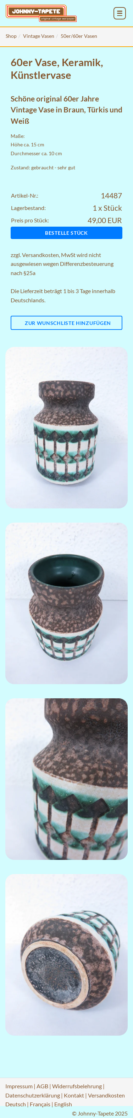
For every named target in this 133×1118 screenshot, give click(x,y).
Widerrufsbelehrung (77, 1086)
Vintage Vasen (38, 36)
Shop (11, 36)
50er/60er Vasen (79, 36)
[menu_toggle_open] (119, 13)
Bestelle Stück (66, 233)
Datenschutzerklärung (32, 1095)
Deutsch (15, 1104)
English (63, 1104)
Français (40, 1104)
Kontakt (74, 1095)
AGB (42, 1086)
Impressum (19, 1086)
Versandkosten (40, 254)
